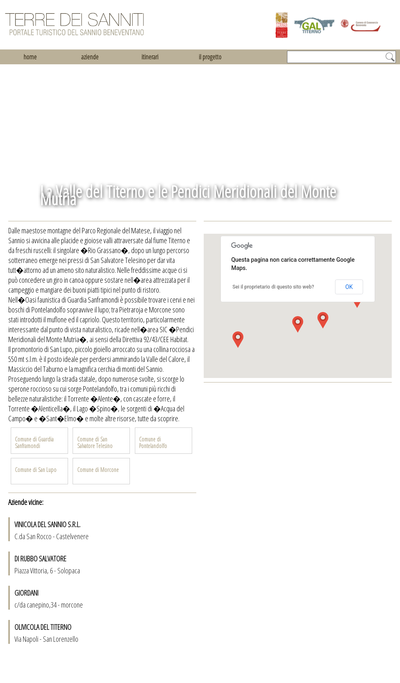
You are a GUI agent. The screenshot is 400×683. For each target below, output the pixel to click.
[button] (297, 324)
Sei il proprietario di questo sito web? (273, 287)
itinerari (149, 56)
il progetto (210, 56)
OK (349, 287)
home (30, 56)
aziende (90, 56)
